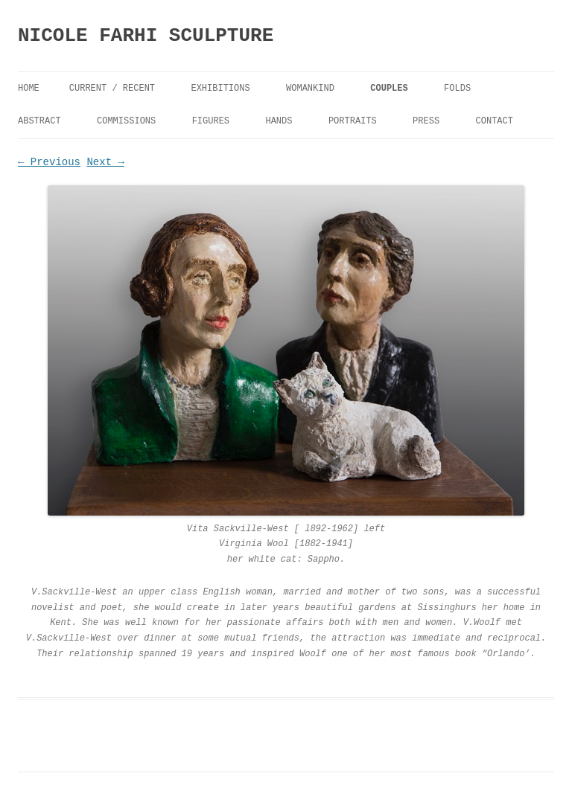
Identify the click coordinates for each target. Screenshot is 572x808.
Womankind (310, 88)
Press (426, 121)
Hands (278, 121)
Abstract (39, 121)
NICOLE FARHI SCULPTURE (145, 36)
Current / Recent (112, 88)
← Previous (49, 162)
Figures (210, 121)
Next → (105, 162)
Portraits (352, 121)
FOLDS (457, 88)
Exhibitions (220, 88)
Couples (388, 88)
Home (28, 88)
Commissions (126, 121)
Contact (494, 121)
